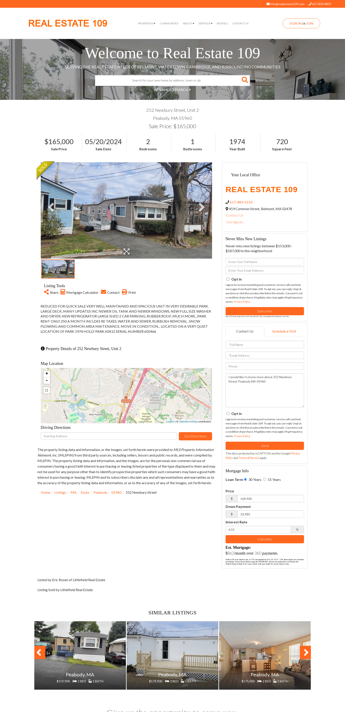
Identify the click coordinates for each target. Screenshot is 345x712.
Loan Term (234, 479)
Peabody (100, 492)
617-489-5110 (241, 202)
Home (45, 492)
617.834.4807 (319, 4)
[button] (244, 80)
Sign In (295, 23)
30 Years (252, 479)
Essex (85, 492)
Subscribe (264, 311)
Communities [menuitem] (169, 23)
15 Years (272, 479)
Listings (60, 492)
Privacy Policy (242, 301)
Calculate (265, 539)
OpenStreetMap (188, 421)
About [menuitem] (188, 23)
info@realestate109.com (285, 4)
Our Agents (234, 222)
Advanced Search (171, 89)
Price (230, 491)
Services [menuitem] (205, 23)
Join (309, 23)
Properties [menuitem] (146, 23)
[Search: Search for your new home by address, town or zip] (167, 80)
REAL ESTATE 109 (67, 24)
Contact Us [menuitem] (240, 23)
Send (265, 445)
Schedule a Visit (284, 331)
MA (73, 492)
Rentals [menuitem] (222, 23)
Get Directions (195, 436)
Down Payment (238, 506)
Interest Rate (236, 522)
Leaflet (170, 421)
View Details (80, 670)
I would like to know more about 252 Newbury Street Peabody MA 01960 (265, 390)
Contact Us (234, 215)
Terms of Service (249, 458)
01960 (116, 492)
